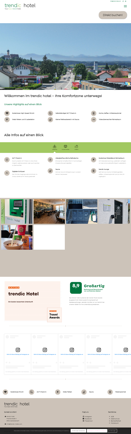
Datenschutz (115, 419)
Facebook (88, 419)
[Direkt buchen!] (113, 15)
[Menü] (125, 6)
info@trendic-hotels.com (14, 424)
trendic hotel (10, 416)
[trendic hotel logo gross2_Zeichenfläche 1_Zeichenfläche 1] (20, 6)
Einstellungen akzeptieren (78, 430)
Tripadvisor (89, 421)
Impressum (115, 423)
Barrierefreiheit (116, 421)
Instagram (88, 417)
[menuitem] (125, 6)
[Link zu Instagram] (125, 1)
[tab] (54, 148)
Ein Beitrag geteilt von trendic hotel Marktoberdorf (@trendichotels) (23, 371)
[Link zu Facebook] (123, 1)
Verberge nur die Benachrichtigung (97, 430)
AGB (112, 417)
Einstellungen (112, 430)
